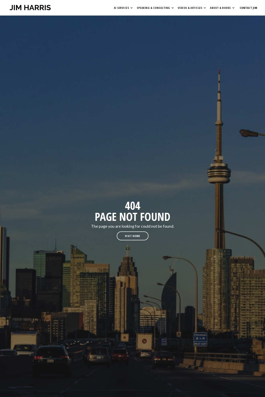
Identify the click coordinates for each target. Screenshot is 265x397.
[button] (123, 8)
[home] (30, 8)
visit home (132, 236)
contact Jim (248, 8)
